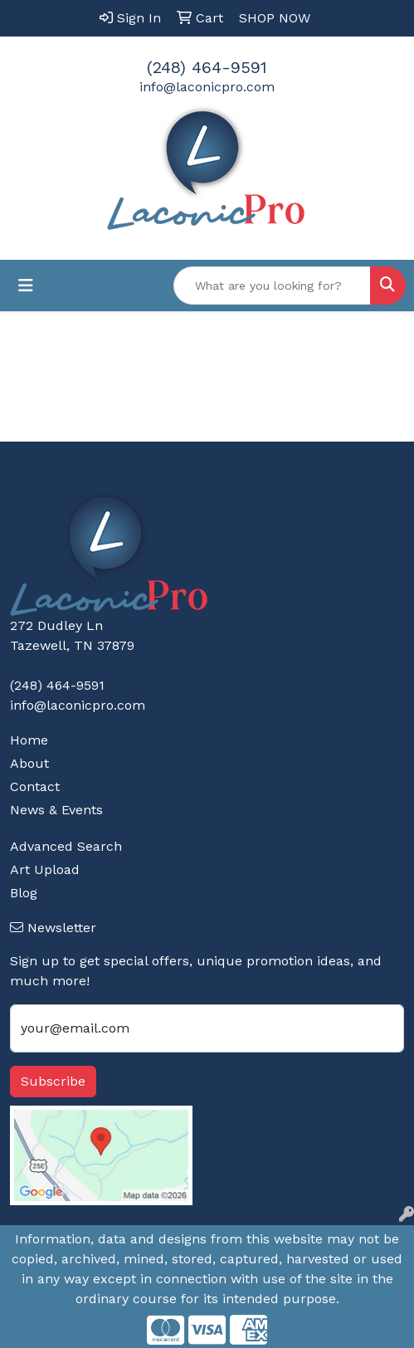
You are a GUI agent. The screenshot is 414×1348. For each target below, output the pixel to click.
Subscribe (53, 1081)
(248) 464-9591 (207, 67)
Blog (23, 893)
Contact (35, 786)
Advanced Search (66, 846)
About (29, 763)
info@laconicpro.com (207, 87)
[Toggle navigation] (25, 285)
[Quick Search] (272, 285)
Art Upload (45, 869)
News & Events (56, 810)
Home (29, 740)
